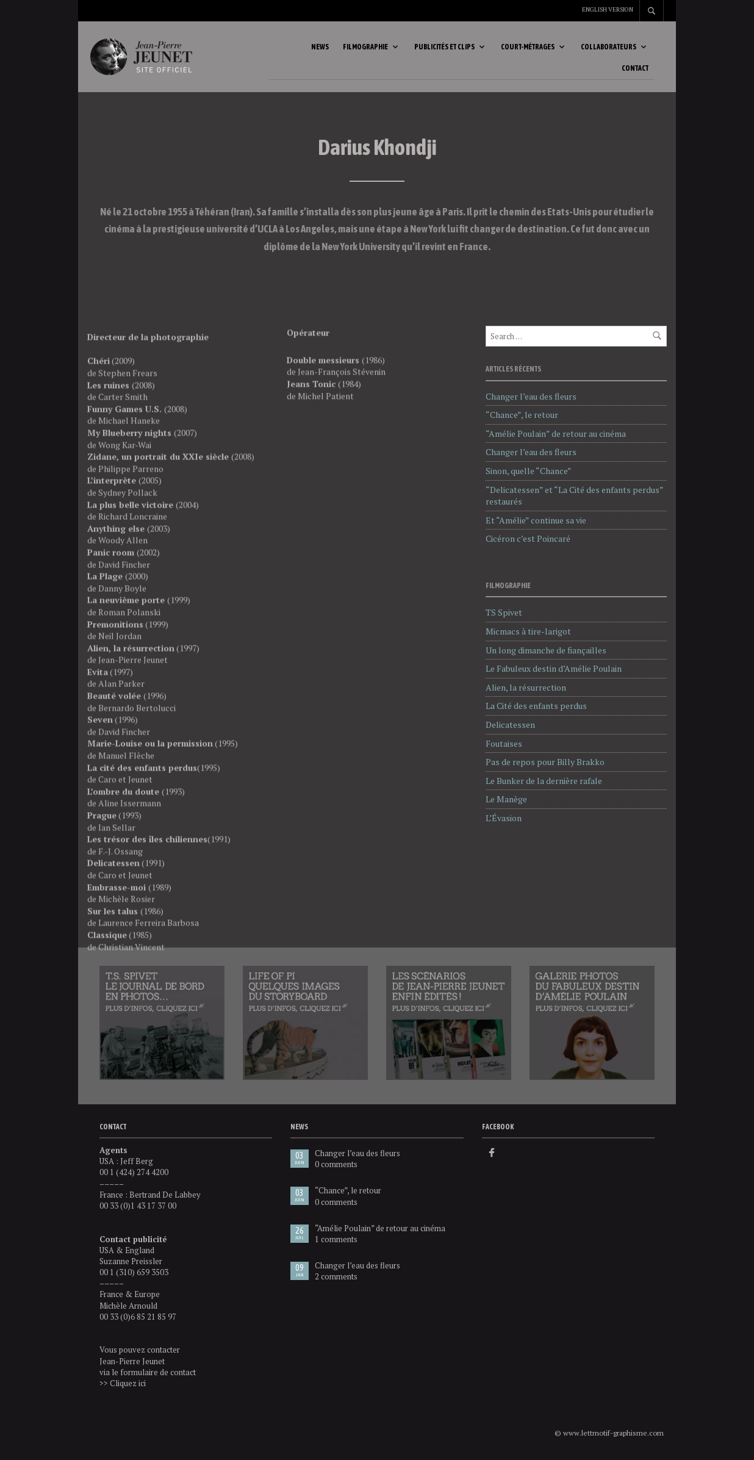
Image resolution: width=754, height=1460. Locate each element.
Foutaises (504, 743)
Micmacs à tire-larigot (528, 631)
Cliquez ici (128, 1383)
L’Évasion (504, 818)
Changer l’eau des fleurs (531, 396)
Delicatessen (510, 724)
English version (607, 9)
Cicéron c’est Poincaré (528, 538)
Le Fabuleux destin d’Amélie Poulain (554, 668)
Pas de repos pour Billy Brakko (545, 762)
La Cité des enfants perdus (536, 705)
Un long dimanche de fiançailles (546, 650)
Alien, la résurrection (526, 687)
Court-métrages (528, 47)
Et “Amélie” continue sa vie (536, 520)
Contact (635, 68)
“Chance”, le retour (522, 414)
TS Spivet (504, 612)
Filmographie (365, 47)
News (320, 47)
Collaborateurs (608, 47)
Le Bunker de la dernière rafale (544, 780)
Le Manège (506, 799)
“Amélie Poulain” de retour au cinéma (556, 433)
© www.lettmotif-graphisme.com (609, 1432)
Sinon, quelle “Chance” (529, 470)
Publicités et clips (444, 47)
